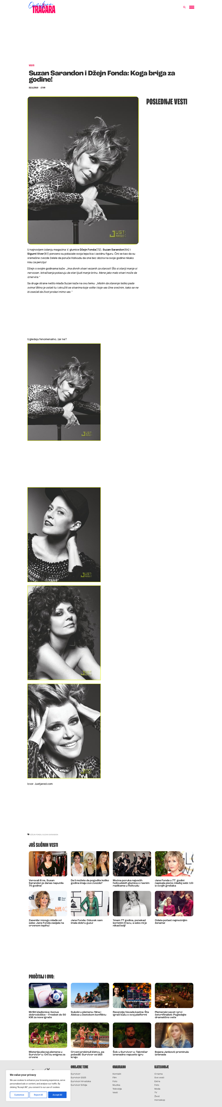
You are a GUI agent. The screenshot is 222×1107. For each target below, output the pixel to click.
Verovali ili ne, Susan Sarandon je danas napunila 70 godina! (46, 883)
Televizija (117, 1089)
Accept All (57, 1095)
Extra (157, 1081)
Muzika (116, 1085)
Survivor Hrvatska (81, 1081)
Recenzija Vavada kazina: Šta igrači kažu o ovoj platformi (131, 1013)
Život (157, 1096)
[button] (184, 7)
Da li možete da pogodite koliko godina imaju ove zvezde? (90, 882)
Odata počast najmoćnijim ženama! (171, 921)
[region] (38, 1085)
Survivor (75, 1074)
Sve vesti (159, 1078)
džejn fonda (36, 834)
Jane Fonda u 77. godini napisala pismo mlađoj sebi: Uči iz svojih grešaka (174, 883)
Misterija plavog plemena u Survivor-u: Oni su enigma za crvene (47, 1055)
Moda (157, 1089)
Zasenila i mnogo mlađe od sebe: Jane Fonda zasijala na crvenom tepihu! (46, 923)
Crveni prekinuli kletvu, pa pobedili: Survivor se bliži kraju (87, 1055)
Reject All (38, 1095)
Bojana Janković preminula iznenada (172, 1053)
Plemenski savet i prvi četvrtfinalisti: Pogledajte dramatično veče (170, 1015)
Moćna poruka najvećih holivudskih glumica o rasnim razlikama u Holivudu (131, 883)
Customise (19, 1095)
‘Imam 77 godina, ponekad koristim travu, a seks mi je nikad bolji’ (130, 923)
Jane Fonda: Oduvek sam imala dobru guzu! (87, 921)
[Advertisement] (111, 40)
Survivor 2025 (78, 1078)
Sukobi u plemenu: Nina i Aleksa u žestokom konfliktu (88, 1013)
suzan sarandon (50, 834)
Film (115, 1078)
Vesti (115, 1093)
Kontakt (117, 1074)
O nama (158, 1074)
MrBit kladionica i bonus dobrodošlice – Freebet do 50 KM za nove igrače (47, 1015)
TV (155, 1093)
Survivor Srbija (79, 1085)
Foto (115, 1081)
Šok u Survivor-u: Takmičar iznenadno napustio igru (130, 1053)
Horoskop (159, 1100)
